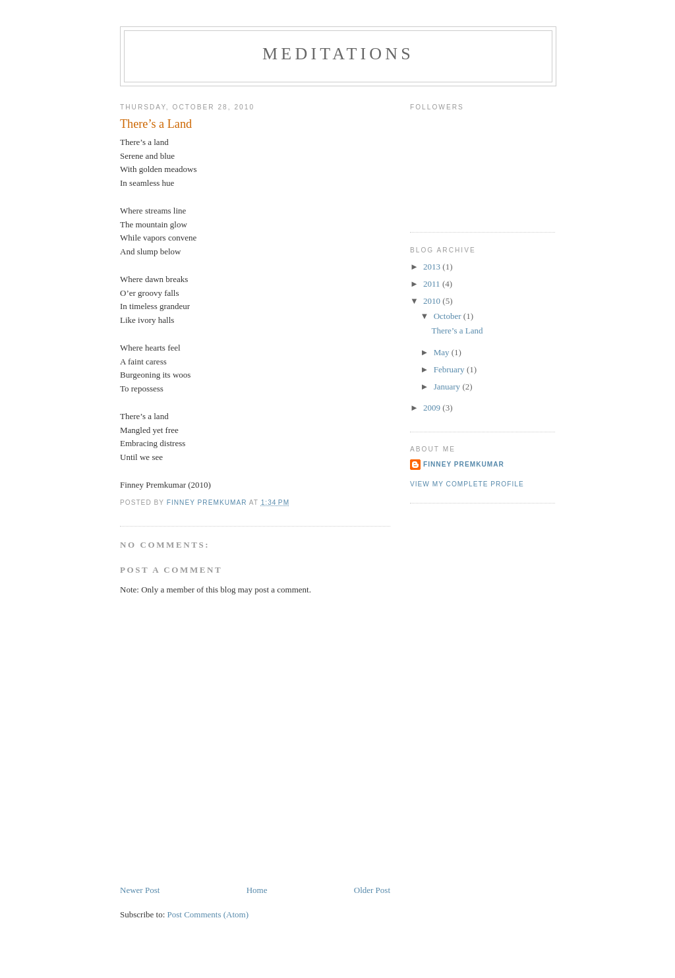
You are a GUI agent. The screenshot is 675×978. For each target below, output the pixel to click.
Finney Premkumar (463, 464)
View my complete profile (467, 484)
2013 (432, 267)
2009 (432, 408)
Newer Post (140, 890)
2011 (432, 284)
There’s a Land (457, 330)
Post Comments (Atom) (208, 914)
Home (257, 890)
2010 (432, 301)
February (450, 369)
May (443, 352)
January (448, 386)
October (448, 316)
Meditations (338, 53)
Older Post (372, 890)
